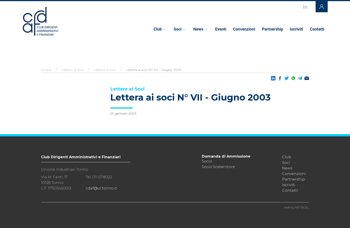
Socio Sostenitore (218, 167)
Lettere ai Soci (72, 70)
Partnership (272, 29)
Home (46, 70)
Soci (180, 29)
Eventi (220, 29)
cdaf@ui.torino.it (101, 188)
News (200, 29)
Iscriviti (296, 29)
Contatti (317, 29)
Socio (207, 161)
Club (160, 29)
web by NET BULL (296, 207)
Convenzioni (244, 29)
